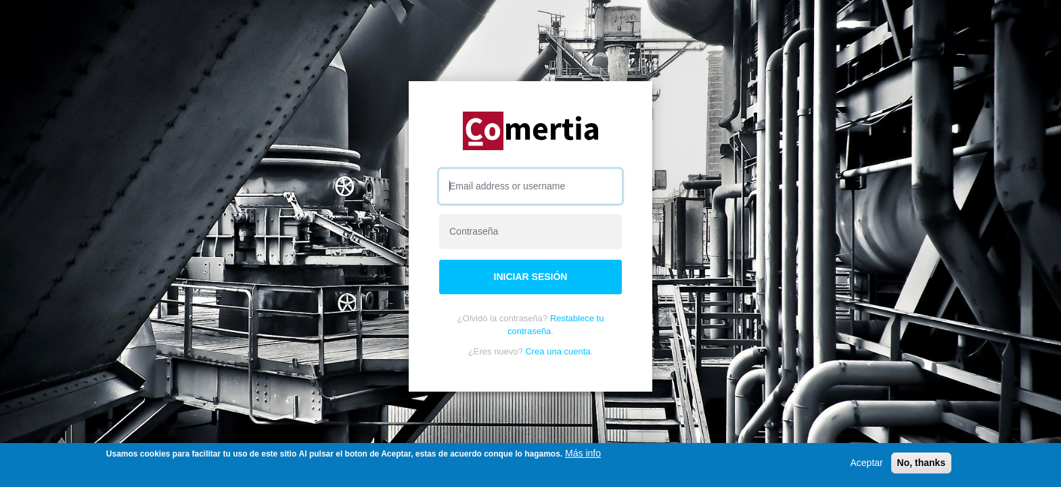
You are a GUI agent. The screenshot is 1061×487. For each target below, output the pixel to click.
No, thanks (921, 462)
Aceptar (866, 462)
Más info (583, 453)
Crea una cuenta (557, 351)
